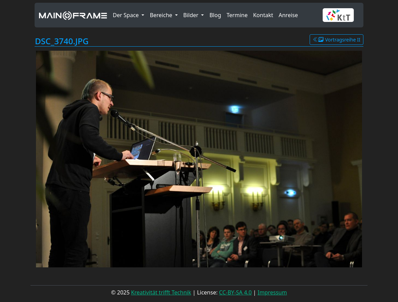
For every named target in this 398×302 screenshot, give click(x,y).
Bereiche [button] (162, 15)
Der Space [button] (126, 15)
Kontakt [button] (263, 15)
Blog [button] (215, 15)
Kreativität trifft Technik (161, 292)
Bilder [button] (191, 15)
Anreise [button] (288, 15)
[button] (341, 15)
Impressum (272, 292)
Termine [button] (237, 15)
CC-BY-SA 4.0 (235, 292)
